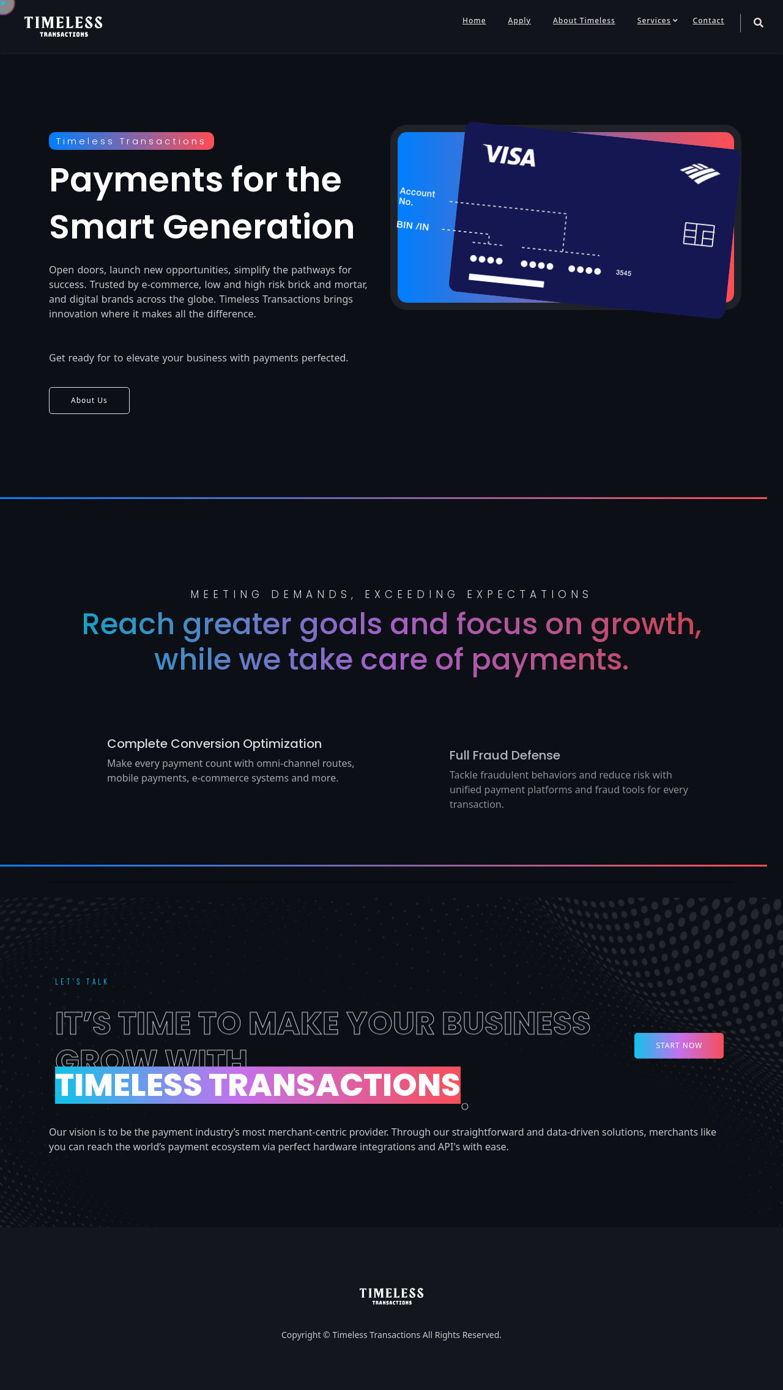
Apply (519, 20)
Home (474, 20)
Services (654, 20)
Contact (708, 20)
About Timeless (584, 20)
